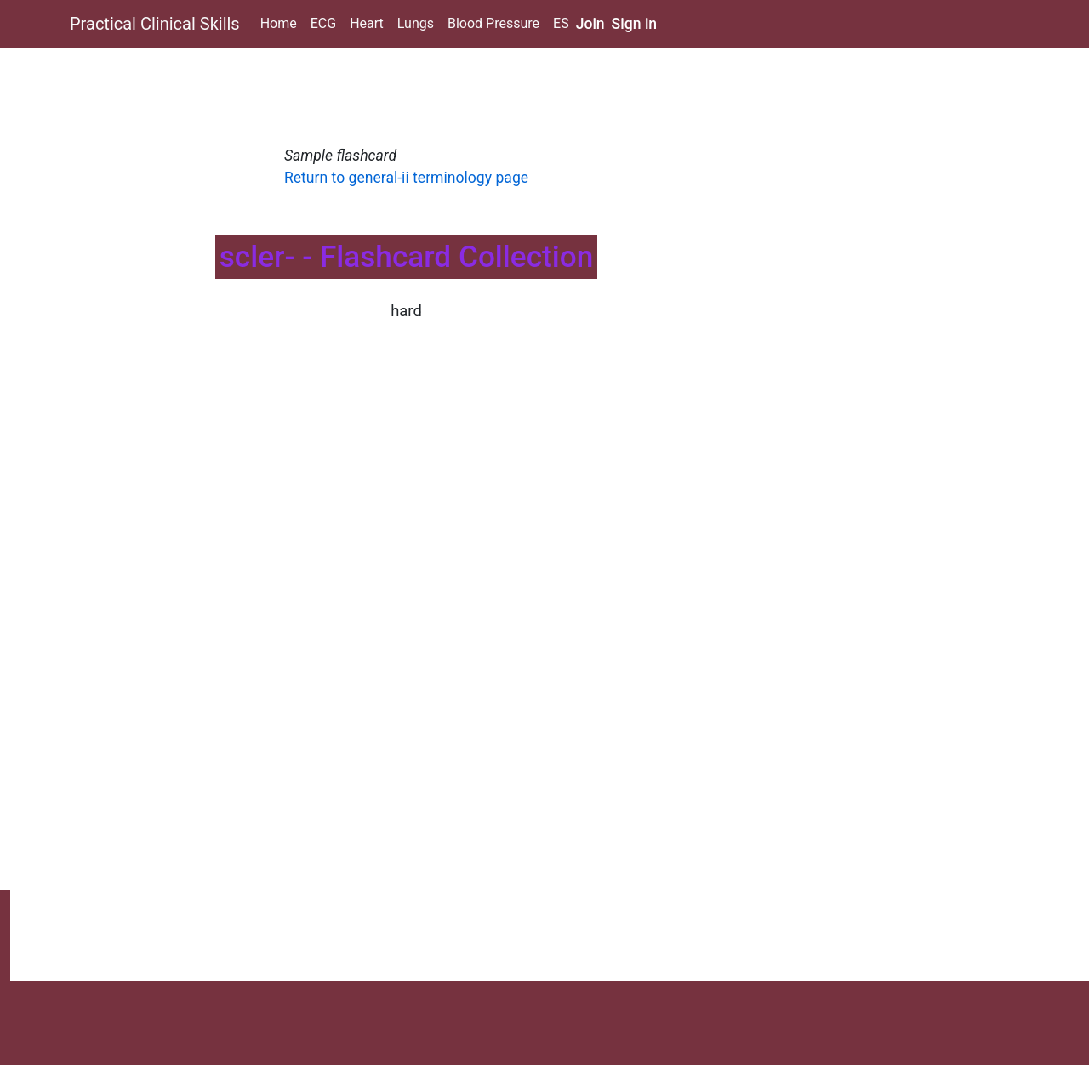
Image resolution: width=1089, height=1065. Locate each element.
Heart (367, 23)
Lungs (415, 23)
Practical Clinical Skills (155, 24)
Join (590, 23)
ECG (323, 23)
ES (561, 23)
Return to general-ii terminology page (406, 177)
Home (278, 23)
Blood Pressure (493, 23)
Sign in (635, 23)
